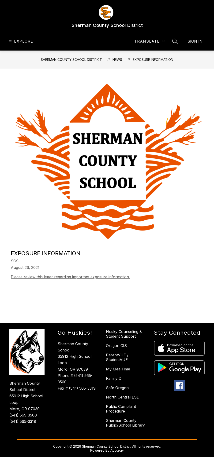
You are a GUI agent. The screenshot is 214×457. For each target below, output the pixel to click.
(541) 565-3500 (23, 415)
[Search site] (175, 41)
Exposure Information (153, 60)
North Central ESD (122, 397)
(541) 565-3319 (22, 421)
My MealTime (118, 369)
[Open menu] (20, 41)
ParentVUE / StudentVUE (117, 357)
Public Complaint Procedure (121, 408)
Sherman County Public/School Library (125, 423)
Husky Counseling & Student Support (124, 334)
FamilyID (113, 378)
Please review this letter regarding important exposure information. (70, 276)
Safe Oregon (117, 387)
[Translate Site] (149, 41)
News (117, 60)
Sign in (195, 41)
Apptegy (117, 450)
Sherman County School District (71, 60)
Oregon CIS (116, 345)
